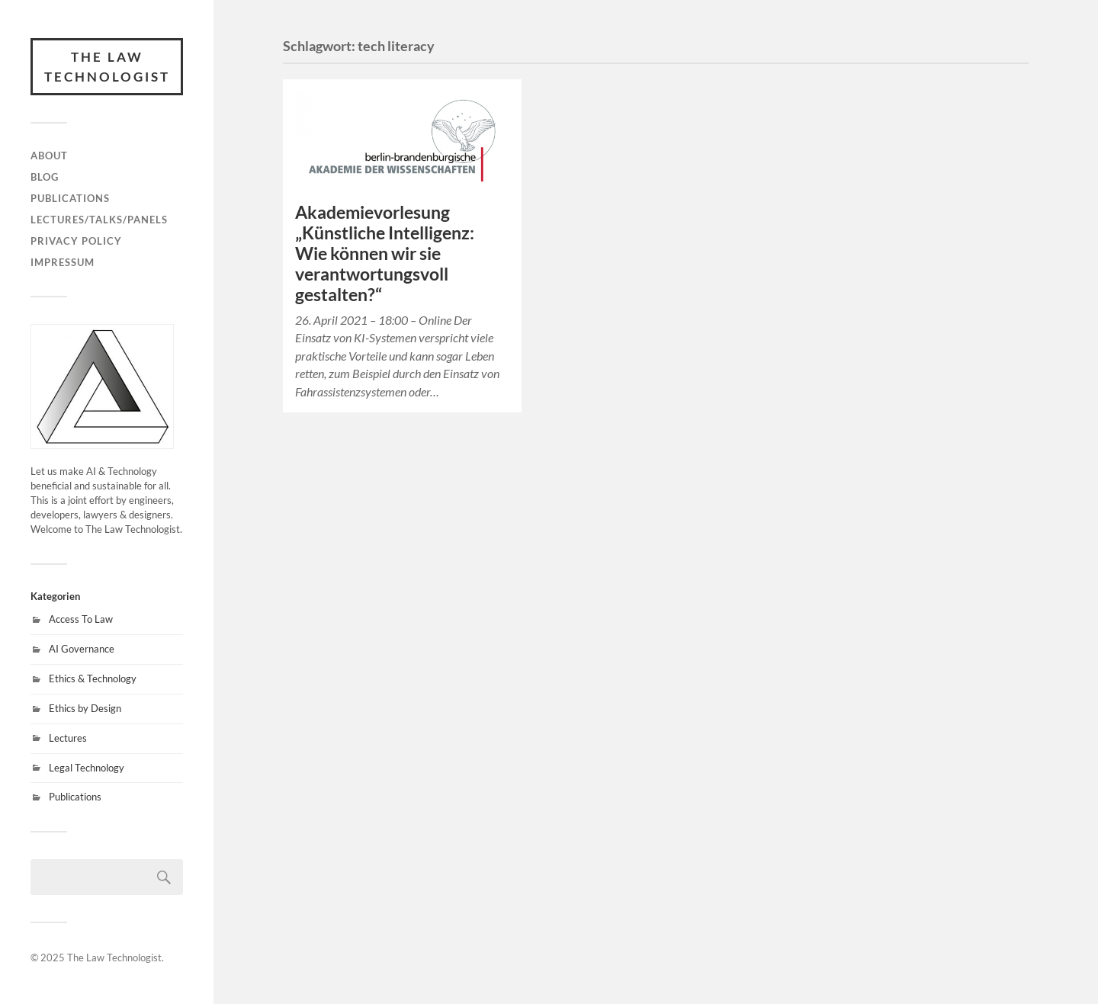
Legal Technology (86, 768)
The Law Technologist (107, 67)
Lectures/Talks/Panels (99, 219)
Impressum (62, 262)
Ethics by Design (85, 708)
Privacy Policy (76, 241)
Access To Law (81, 619)
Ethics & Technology (92, 678)
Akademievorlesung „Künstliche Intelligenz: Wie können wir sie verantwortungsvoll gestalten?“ (384, 253)
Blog (44, 177)
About (49, 155)
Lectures (68, 738)
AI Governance (81, 649)
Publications (70, 198)
